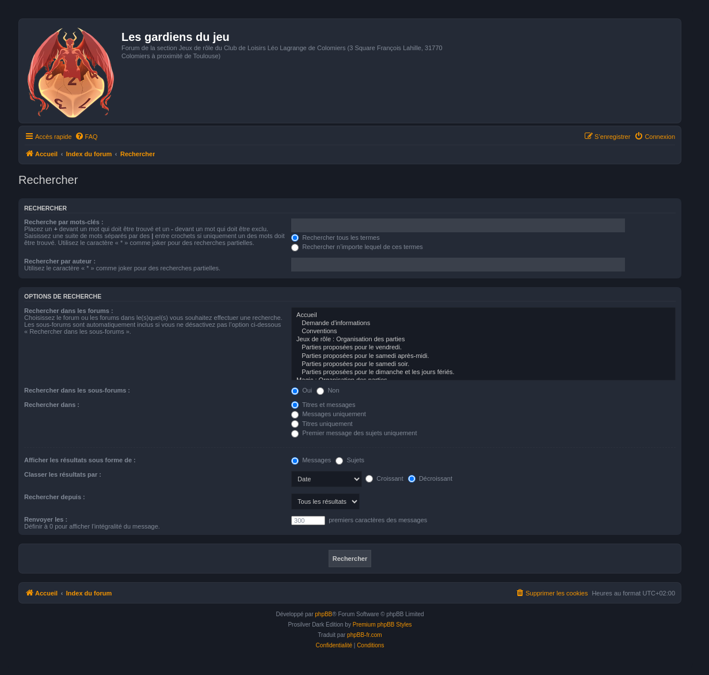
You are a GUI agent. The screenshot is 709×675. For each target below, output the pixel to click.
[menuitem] (86, 137)
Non (328, 390)
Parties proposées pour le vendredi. (483, 348)
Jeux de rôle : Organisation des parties (483, 339)
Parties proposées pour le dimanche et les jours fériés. (483, 372)
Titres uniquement (322, 423)
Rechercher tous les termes (335, 237)
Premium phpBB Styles (382, 624)
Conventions (483, 331)
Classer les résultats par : (62, 474)
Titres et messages (323, 404)
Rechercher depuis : (54, 496)
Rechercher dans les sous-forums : (77, 390)
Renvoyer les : (45, 519)
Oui (301, 390)
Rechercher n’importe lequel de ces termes (357, 246)
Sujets (350, 460)
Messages (311, 460)
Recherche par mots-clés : (64, 221)
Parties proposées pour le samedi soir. (483, 364)
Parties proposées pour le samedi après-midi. (483, 356)
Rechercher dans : (51, 404)
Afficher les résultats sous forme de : (80, 460)
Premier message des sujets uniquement (354, 432)
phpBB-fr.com (364, 635)
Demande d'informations (483, 323)
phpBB (323, 614)
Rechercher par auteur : (60, 261)
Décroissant (430, 478)
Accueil (483, 315)
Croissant (384, 478)
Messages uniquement (328, 413)
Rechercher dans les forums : (68, 310)
